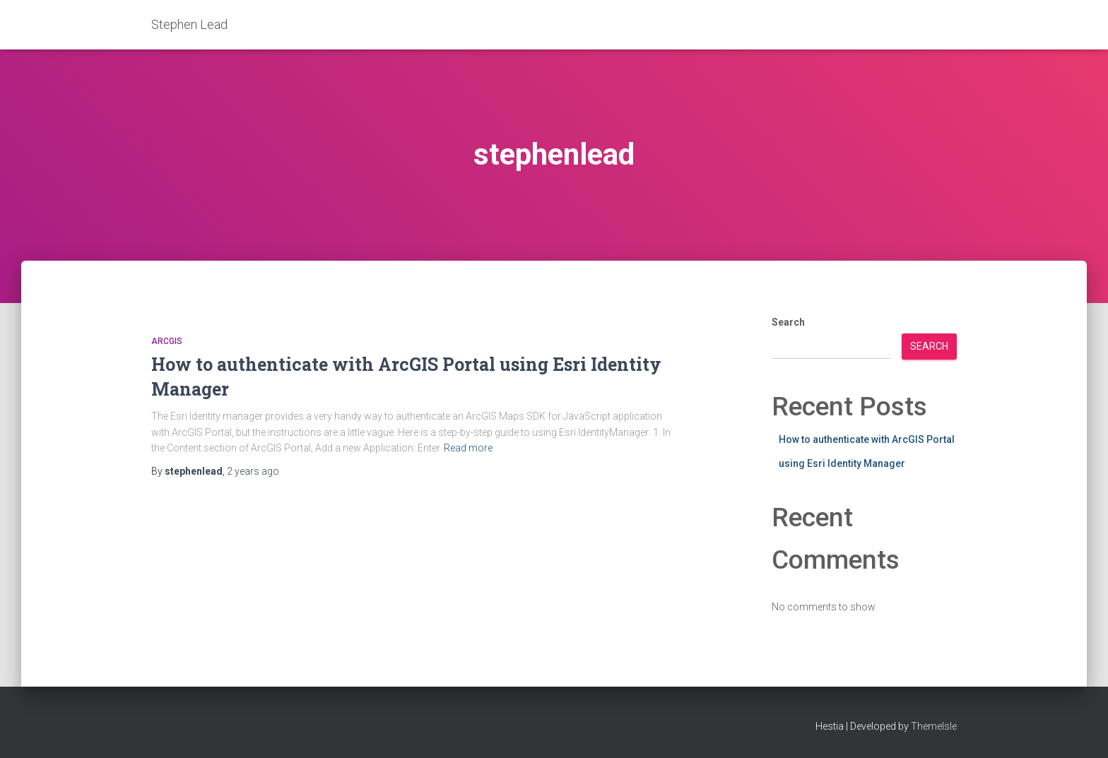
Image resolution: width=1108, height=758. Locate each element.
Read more (468, 448)
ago (253, 471)
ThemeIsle (934, 726)
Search (788, 322)
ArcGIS (166, 341)
